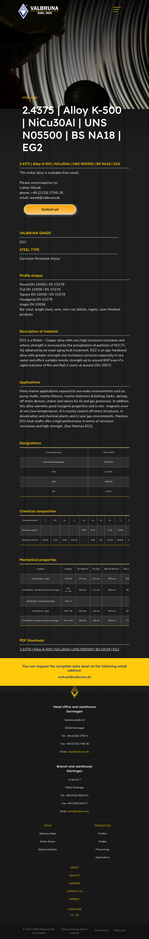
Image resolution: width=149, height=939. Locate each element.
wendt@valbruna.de (45, 197)
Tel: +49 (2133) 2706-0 (75, 735)
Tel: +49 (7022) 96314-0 (74, 795)
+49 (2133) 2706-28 (47, 192)
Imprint (74, 899)
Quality (74, 875)
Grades (103, 841)
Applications (102, 857)
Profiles (102, 833)
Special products (47, 849)
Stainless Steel (47, 833)
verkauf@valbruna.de (74, 677)
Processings (102, 849)
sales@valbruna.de (78, 751)
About (74, 867)
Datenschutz (102, 930)
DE (71, 915)
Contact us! (50, 209)
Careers (74, 883)
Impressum (119, 930)
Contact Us (74, 891)
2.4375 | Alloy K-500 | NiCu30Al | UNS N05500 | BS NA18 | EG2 (69, 649)
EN (77, 915)
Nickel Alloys (47, 841)
